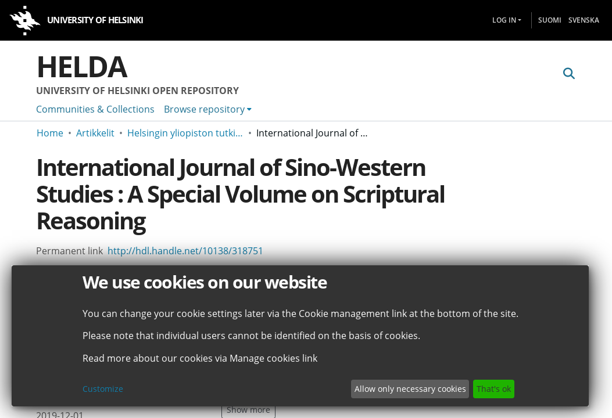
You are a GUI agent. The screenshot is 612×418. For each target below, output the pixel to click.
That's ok (494, 388)
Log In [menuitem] (504, 20)
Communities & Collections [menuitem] (95, 109)
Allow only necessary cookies (410, 388)
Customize (103, 388)
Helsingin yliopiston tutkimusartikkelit (185, 133)
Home (50, 133)
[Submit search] (569, 74)
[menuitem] (208, 109)
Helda (81, 66)
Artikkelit (95, 133)
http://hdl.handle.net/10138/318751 (185, 250)
